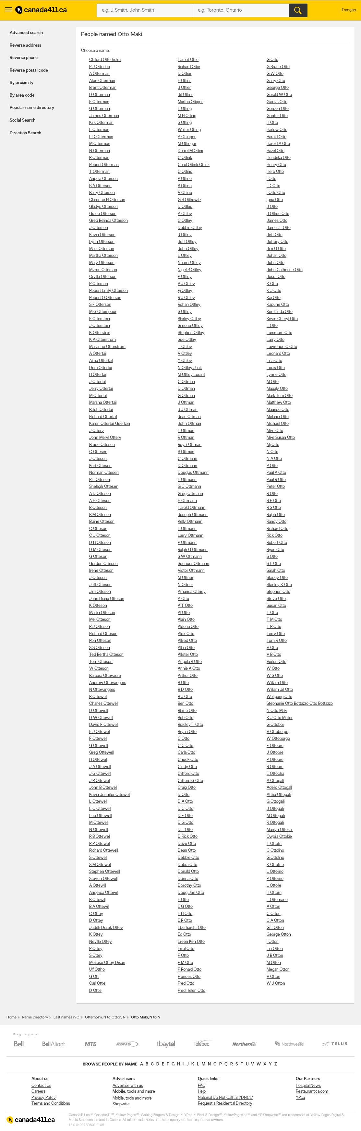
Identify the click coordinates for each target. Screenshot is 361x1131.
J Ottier (184, 88)
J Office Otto (278, 214)
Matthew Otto (279, 403)
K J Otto (274, 291)
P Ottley (185, 277)
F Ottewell (98, 739)
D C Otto (185, 809)
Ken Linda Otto (280, 312)
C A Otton (275, 921)
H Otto (272, 123)
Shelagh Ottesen (103, 487)
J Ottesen (98, 459)
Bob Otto (185, 718)
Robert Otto (277, 543)
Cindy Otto (187, 767)
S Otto (272, 557)
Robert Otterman (104, 165)
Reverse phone (24, 58)
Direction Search (25, 133)
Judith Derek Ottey (106, 928)
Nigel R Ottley (189, 270)
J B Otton (275, 956)
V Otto (272, 648)
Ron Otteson (100, 641)
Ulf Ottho (97, 970)
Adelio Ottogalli (279, 788)
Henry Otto (276, 165)
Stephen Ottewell (104, 872)
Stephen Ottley (191, 333)
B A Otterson (100, 186)
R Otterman (99, 158)
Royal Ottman (189, 445)
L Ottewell (98, 802)
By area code (22, 95)
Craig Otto (187, 788)
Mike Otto (275, 431)
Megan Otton (278, 970)
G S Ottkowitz (189, 200)
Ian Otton (275, 949)
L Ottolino (275, 872)
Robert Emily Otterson (108, 291)
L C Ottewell (100, 809)
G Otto (272, 60)
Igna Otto (275, 200)
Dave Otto (187, 844)
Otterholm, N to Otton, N (105, 1017)
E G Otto (185, 907)
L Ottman (186, 431)
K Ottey (96, 934)
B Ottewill (97, 900)
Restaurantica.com (312, 1091)
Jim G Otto (276, 249)
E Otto (183, 900)
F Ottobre (275, 746)
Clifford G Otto (190, 781)
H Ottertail (97, 375)
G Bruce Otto (278, 67)
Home (11, 1017)
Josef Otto (276, 277)
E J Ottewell (99, 732)
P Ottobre (275, 760)
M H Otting (187, 116)
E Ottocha (275, 774)
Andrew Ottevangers (107, 683)
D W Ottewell (101, 718)
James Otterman (104, 116)
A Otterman (99, 74)
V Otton (273, 977)
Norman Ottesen (104, 473)
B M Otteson (100, 515)
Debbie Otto (188, 858)
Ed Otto (184, 934)
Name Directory (35, 1017)
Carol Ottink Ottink (194, 165)
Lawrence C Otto (282, 347)
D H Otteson (100, 543)
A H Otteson (100, 501)
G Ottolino (275, 858)
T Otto (272, 613)
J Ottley (185, 235)
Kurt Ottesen (100, 466)
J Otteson (98, 578)
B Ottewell (98, 697)
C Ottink (185, 158)
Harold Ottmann (191, 508)
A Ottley (185, 214)
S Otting (185, 123)
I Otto (271, 179)
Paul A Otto (276, 473)
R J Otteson (99, 627)
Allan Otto (186, 648)
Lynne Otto (276, 375)
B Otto (183, 683)
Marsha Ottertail (102, 403)
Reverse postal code (29, 70)
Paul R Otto (276, 480)
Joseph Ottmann (193, 515)
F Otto (183, 956)
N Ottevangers (102, 690)
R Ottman (186, 438)
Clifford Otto (188, 774)
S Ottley (185, 312)
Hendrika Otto (279, 158)
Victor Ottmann (191, 571)
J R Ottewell (99, 781)
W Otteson (99, 669)
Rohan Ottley (189, 305)
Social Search (22, 120)
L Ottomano (277, 900)
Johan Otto (276, 256)
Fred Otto (186, 983)
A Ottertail (97, 354)
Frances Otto (189, 977)
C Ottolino (275, 850)
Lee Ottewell (100, 816)
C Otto (183, 739)
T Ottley (185, 347)
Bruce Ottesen (102, 445)
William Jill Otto (280, 690)
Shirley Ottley (189, 319)
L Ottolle (274, 886)
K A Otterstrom (102, 340)
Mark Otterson (101, 249)
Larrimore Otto (279, 333)
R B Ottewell (99, 837)
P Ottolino (275, 879)
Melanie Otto (278, 417)
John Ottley (188, 249)
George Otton (279, 934)
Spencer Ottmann (193, 564)
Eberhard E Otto (192, 928)
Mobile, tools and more (132, 1098)
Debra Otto (187, 865)
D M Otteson (100, 550)
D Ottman (186, 389)
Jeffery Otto (277, 242)
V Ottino (185, 193)
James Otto (277, 221)
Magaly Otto (277, 389)
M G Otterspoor (102, 312)
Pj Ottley (185, 291)
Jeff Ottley (187, 242)
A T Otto (185, 606)
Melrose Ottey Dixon (107, 963)
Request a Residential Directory (225, 1103)
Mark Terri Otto (280, 396)
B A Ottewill (99, 907)
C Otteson (98, 529)
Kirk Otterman (101, 123)
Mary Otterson (101, 263)
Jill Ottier (185, 95)
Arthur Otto (188, 676)
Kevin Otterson (102, 235)
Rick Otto (275, 536)
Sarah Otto (276, 571)
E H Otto (185, 914)
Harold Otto (276, 137)
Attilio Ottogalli (279, 795)
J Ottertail (97, 382)
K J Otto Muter (280, 718)
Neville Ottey (100, 942)
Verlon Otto (276, 662)
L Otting (185, 109)
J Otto (272, 207)
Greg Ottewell (101, 753)
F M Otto (185, 963)
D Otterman (99, 95)
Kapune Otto (278, 305)
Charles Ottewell (103, 704)
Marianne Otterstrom (107, 347)
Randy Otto (276, 522)
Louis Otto (276, 368)
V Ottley (185, 354)
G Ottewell (98, 746)
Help (202, 1091)
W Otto (273, 669)
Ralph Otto (276, 515)
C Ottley (185, 221)
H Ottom (274, 893)
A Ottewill (97, 886)
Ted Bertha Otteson (106, 655)
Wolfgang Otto (279, 697)
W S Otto (275, 676)
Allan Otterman (102, 81)
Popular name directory (32, 108)
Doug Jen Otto (191, 893)
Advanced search (26, 33)
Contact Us (41, 1086)
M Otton (274, 963)
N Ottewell (98, 830)
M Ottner (185, 578)
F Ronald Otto (189, 970)
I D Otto (273, 186)
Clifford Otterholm (105, 60)
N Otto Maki (277, 711)
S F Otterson (100, 305)
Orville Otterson (102, 277)
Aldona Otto (188, 627)
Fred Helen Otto (191, 991)
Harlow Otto (277, 130)
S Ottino (185, 186)
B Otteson (98, 508)
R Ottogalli (275, 823)
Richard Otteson (103, 634)
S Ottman (186, 452)
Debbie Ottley (190, 228)
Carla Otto (186, 753)
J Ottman (186, 403)
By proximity (21, 83)
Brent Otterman (102, 88)
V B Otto (274, 655)
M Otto (273, 382)
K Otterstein (99, 333)
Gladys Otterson (103, 207)
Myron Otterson (103, 270)
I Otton (273, 942)
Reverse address (25, 45)
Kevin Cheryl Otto (282, 319)
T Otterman (99, 172)
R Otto (272, 494)
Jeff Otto (275, 235)
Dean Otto (187, 850)
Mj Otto (273, 445)
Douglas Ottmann (193, 473)
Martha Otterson (103, 256)
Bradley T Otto (190, 725)
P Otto (272, 466)
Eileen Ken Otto (191, 942)
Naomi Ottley (189, 263)
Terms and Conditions (50, 1103)
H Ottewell (98, 760)
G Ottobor (275, 725)
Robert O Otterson (105, 298)
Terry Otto (276, 634)
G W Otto (275, 74)
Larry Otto (275, 340)
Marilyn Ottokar (280, 830)
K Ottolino (275, 865)
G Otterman (99, 109)
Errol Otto (186, 949)
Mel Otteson (100, 620)
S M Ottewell (100, 865)
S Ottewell (98, 858)
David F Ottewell (103, 725)
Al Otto (184, 613)
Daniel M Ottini (190, 151)
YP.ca (300, 1098)
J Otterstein (99, 326)
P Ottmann (187, 543)
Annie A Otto (189, 669)
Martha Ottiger (190, 102)
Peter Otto (276, 487)
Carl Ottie (97, 983)
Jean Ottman (189, 417)
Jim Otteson (100, 592)
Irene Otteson (101, 571)
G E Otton (275, 928)
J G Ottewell (100, 774)
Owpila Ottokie (279, 837)
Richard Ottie (189, 67)
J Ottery (96, 431)
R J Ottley (186, 298)
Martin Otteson (102, 613)
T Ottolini (274, 844)
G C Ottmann (189, 487)
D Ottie (95, 991)
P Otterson (98, 284)
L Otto (272, 326)
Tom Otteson (101, 662)
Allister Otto (188, 655)
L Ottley (185, 256)
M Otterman (99, 144)
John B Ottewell (103, 788)
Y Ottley (185, 361)
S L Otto (274, 564)
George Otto (278, 88)
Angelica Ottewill (103, 893)
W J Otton (276, 983)
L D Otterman (101, 137)
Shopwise (121, 1104)
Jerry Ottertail (101, 389)
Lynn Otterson (101, 242)
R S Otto (274, 508)
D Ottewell (98, 711)
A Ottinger (187, 137)
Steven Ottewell (103, 879)
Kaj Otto (274, 298)
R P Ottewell (99, 844)
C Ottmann (187, 459)
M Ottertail (98, 396)
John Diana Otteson (106, 599)
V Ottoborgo (277, 732)
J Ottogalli (275, 809)
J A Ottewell (100, 767)
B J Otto (185, 697)
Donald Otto (188, 872)
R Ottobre (275, 767)
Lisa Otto (274, 361)
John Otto (275, 263)
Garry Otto (276, 81)
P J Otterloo (99, 67)
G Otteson (98, 557)
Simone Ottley (190, 326)
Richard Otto (277, 529)
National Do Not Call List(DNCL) (225, 1098)
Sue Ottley (187, 340)
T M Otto (274, 620)
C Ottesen (98, 452)
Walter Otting (189, 130)
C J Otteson (100, 536)
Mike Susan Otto (281, 438)
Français (349, 10)
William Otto (277, 683)
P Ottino (185, 179)
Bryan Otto (187, 732)
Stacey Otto (277, 578)
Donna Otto (188, 879)
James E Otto (279, 228)
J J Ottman (188, 410)
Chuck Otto (188, 760)
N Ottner (185, 585)
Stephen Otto (278, 592)
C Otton (274, 914)
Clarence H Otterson (107, 200)
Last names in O (66, 1017)
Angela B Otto (190, 662)
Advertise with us (128, 1086)
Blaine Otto (187, 711)
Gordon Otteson (103, 564)
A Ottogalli (275, 781)
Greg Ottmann (190, 494)
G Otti (94, 977)
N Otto (272, 452)
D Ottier (184, 74)
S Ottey (95, 956)
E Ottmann (187, 480)
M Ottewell (98, 823)
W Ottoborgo (278, 739)
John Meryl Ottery (105, 438)
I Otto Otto (276, 193)
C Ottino (185, 172)
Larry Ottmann (190, 536)
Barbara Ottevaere (105, 676)
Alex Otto (186, 634)
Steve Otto (276, 599)
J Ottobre (275, 753)
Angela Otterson (103, 179)
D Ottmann (187, 466)
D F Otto (185, 816)
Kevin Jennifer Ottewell (109, 795)
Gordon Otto (278, 109)
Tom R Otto (277, 641)
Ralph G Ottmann (193, 550)
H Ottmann (187, 501)
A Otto (183, 599)
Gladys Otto (277, 102)
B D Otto (185, 690)
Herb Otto (275, 172)
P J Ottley (186, 284)
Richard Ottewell (103, 850)
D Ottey (96, 921)
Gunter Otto (277, 116)
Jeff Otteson (100, 585)
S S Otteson (99, 648)
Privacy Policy (43, 1098)
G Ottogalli (275, 802)
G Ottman (186, 396)
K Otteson (98, 606)
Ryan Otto (275, 550)
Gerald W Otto (279, 95)
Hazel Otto (275, 151)
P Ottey (95, 949)
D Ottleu (185, 207)
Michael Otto (278, 424)
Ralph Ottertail (101, 410)
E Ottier (184, 81)
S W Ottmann (190, 557)
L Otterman (99, 130)
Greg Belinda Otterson (108, 221)
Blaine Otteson (101, 522)
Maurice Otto (278, 410)
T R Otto (274, 627)
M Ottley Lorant (191, 375)
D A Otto (185, 802)
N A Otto (274, 459)
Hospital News (308, 1086)
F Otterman (99, 102)
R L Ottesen (99, 480)
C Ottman (186, 382)
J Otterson (98, 228)
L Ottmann (187, 529)
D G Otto (185, 823)
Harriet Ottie (188, 60)
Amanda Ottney (192, 592)
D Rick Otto (188, 837)
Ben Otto (185, 704)
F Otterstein (99, 319)
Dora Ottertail (100, 368)
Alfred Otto (187, 641)
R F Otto (274, 501)
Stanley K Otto (279, 585)
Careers (38, 1091)
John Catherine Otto (285, 270)
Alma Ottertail (101, 361)
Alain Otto (186, 620)
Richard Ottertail (103, 417)
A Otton (273, 907)
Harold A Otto (278, 144)
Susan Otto (276, 606)
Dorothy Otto (189, 886)
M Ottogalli (276, 816)
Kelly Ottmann (190, 522)
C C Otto (185, 746)
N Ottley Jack (190, 368)
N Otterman (99, 151)
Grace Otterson (102, 214)
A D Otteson (100, 494)
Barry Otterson (102, 193)
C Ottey (96, 914)
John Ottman (189, 424)
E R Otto (185, 921)
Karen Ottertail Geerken (109, 424)
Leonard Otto (278, 354)
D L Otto (185, 830)
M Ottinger (187, 144)
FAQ (201, 1086)
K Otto (272, 284)
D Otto (183, 795)
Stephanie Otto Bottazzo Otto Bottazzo (300, 704)
